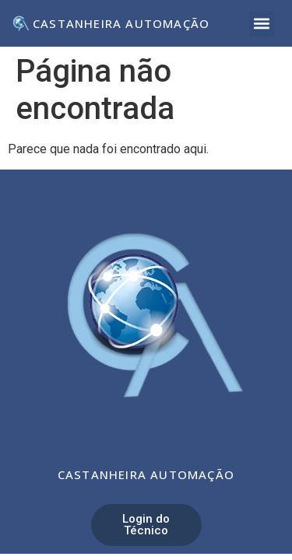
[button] (262, 24)
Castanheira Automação (121, 23)
